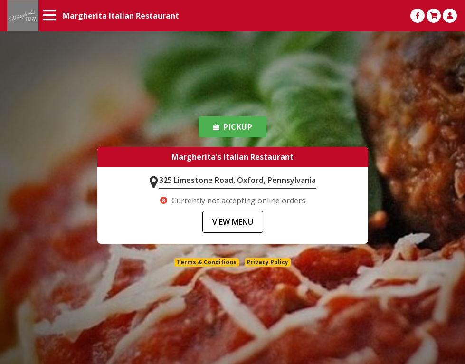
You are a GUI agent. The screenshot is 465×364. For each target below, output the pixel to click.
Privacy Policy (267, 262)
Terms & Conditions (207, 262)
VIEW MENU (232, 222)
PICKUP (233, 127)
